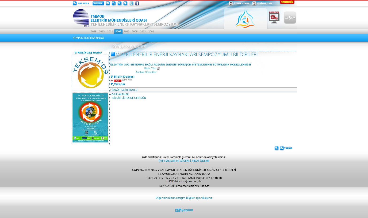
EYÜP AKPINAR (120, 94)
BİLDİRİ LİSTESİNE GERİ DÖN (129, 97)
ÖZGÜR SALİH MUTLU (124, 90)
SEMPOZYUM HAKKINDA (88, 38)
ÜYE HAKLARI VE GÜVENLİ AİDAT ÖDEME (184, 161)
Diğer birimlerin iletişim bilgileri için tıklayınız (184, 197)
